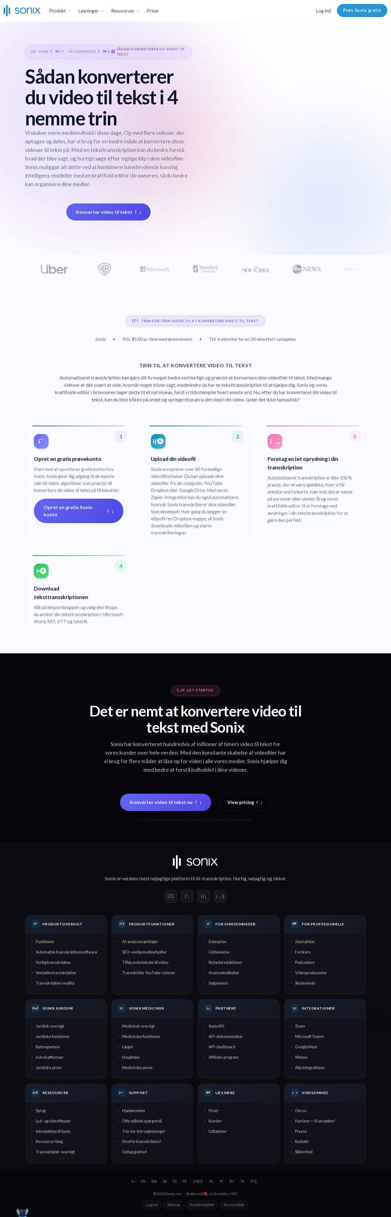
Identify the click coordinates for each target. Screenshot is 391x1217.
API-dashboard (222, 1046)
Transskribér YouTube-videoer (148, 972)
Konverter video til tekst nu (165, 802)
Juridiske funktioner (53, 1036)
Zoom (300, 1026)
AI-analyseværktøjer (140, 941)
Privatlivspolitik (202, 1205)
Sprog (41, 1110)
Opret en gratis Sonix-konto (79, 510)
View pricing (244, 802)
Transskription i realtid (55, 983)
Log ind (323, 10)
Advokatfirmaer (50, 1057)
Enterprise (217, 941)
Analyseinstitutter (224, 972)
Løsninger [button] (88, 10)
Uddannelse (219, 952)
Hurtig (240, 878)
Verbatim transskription (56, 972)
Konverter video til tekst (108, 212)
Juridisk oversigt (50, 1026)
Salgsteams (218, 983)
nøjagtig (257, 878)
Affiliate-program (224, 1057)
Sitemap (173, 1205)
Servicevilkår (234, 1205)
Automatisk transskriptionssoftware (66, 952)
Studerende (305, 983)
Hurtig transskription (53, 962)
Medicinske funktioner (141, 1036)
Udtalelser (218, 1131)
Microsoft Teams (309, 1036)
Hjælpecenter (133, 1110)
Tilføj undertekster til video (145, 962)
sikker (279, 878)
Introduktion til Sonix (53, 1131)
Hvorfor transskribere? (141, 1141)
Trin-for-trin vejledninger (143, 1131)
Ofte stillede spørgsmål (142, 1120)
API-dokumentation (226, 1036)
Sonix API (216, 1026)
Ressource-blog (49, 1141)
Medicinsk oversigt (138, 1026)
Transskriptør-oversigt (55, 1151)
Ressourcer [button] (122, 10)
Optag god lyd (134, 1151)
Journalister (305, 941)
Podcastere (305, 962)
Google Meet (306, 1046)
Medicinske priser (137, 1067)
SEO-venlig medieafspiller (144, 952)
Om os (300, 1110)
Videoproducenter (311, 972)
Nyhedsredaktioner (226, 962)
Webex (301, 1057)
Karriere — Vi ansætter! (315, 1120)
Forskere (303, 952)
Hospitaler (131, 1057)
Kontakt (302, 1141)
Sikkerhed (303, 1151)
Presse (301, 1131)
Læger (127, 1046)
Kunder (215, 1120)
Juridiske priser (49, 1067)
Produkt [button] (57, 10)
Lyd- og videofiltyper (53, 1120)
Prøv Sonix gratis (362, 10)
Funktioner (45, 941)
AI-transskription (213, 878)
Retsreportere (48, 1046)
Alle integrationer (310, 1067)
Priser (153, 10)
